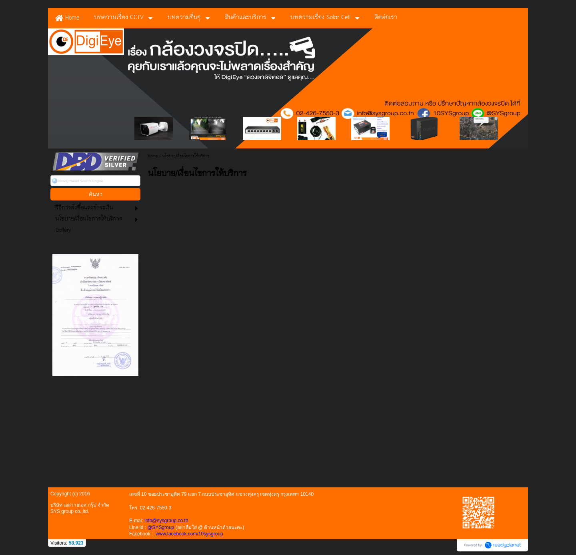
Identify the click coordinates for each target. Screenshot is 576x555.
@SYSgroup (160, 527)
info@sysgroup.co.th (166, 520)
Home (153, 156)
